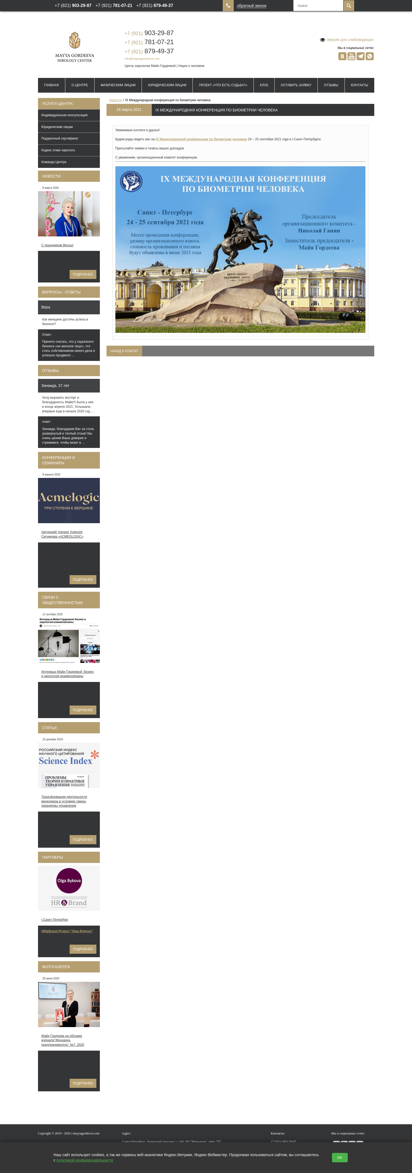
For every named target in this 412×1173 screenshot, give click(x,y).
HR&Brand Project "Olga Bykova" (67, 931)
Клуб (264, 85)
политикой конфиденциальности (84, 1160)
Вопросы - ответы (61, 292)
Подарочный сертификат (60, 138)
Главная (51, 85)
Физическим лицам (118, 85)
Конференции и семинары (58, 460)
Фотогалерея (56, 967)
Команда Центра (53, 162)
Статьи (49, 728)
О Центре (79, 85)
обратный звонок (251, 5)
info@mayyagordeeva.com (142, 58)
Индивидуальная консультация (64, 115)
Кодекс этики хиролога (58, 150)
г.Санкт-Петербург (54, 920)
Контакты (359, 85)
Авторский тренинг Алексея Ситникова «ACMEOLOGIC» (62, 534)
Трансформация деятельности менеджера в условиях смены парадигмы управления (64, 801)
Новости (51, 176)
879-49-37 (149, 51)
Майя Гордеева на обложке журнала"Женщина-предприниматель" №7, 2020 (62, 1040)
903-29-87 (149, 32)
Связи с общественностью (62, 600)
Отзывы (331, 85)
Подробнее (83, 274)
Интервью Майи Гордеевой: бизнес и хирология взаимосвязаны (67, 674)
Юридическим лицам (167, 85)
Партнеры (52, 857)
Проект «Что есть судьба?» (223, 85)
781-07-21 (149, 42)
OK (339, 1158)
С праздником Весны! (57, 245)
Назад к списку (124, 351)
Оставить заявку (296, 85)
